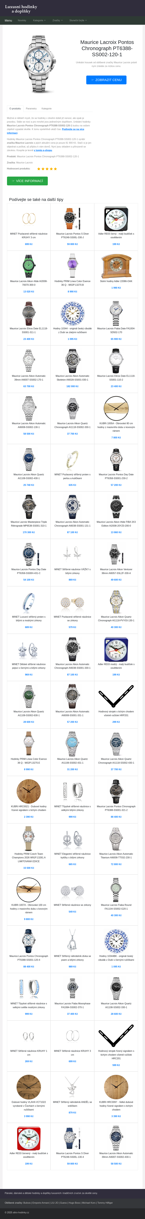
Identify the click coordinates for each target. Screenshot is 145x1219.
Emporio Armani (40, 1203)
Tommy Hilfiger (105, 1203)
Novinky (22, 20)
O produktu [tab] (15, 108)
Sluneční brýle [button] (77, 20)
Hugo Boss (74, 1203)
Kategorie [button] (38, 20)
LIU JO (54, 1203)
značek (77, 1193)
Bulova (27, 1203)
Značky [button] (56, 20)
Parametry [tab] (31, 108)
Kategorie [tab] (47, 108)
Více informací (29, 181)
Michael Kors (88, 1203)
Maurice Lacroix (122, 62)
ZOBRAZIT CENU (108, 80)
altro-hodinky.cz (21, 1212)
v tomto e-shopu (43, 150)
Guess (63, 1203)
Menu (8, 20)
